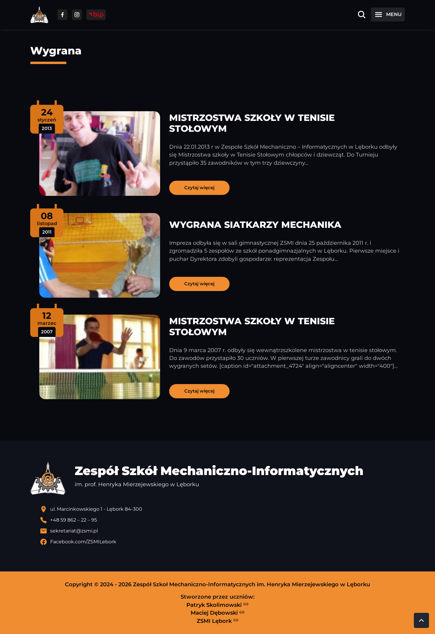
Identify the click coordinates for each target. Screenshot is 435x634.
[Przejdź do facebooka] (62, 14)
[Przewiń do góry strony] (421, 620)
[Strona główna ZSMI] (39, 14)
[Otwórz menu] (388, 14)
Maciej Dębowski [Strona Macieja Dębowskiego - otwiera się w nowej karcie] (218, 613)
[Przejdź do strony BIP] (96, 14)
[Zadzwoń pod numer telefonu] (222, 520)
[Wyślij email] (222, 531)
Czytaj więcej (199, 187)
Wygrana (56, 50)
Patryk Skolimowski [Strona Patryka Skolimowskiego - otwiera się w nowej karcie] (217, 604)
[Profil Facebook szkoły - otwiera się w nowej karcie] (222, 541)
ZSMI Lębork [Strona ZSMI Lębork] (218, 620)
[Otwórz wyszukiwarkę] (361, 14)
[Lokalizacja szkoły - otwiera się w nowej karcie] (222, 509)
